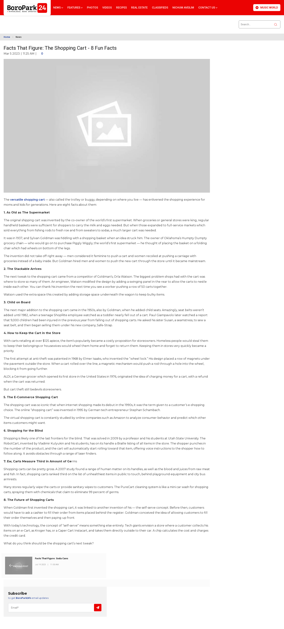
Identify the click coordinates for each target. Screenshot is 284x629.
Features (75, 7)
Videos (107, 7)
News (58, 7)
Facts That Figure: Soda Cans (51, 558)
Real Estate (139, 7)
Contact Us (207, 7)
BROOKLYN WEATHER (36, 22)
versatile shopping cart (27, 199)
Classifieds (160, 7)
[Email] (55, 607)
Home (7, 37)
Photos (92, 7)
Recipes (121, 7)
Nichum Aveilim (183, 7)
